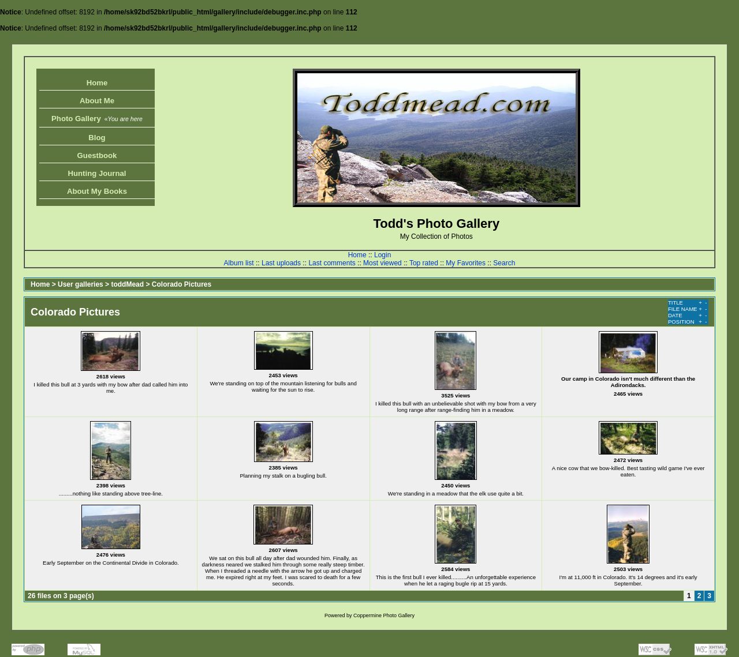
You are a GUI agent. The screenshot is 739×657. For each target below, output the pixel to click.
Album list (239, 263)
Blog (96, 137)
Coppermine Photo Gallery (384, 615)
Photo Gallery (97, 118)
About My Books (97, 191)
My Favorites (466, 263)
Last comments (331, 263)
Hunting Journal (97, 173)
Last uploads (281, 263)
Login (382, 255)
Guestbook (97, 155)
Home (97, 82)
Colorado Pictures (181, 284)
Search (504, 263)
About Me (97, 100)
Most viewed (382, 263)
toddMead (127, 284)
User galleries (80, 284)
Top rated (423, 263)
